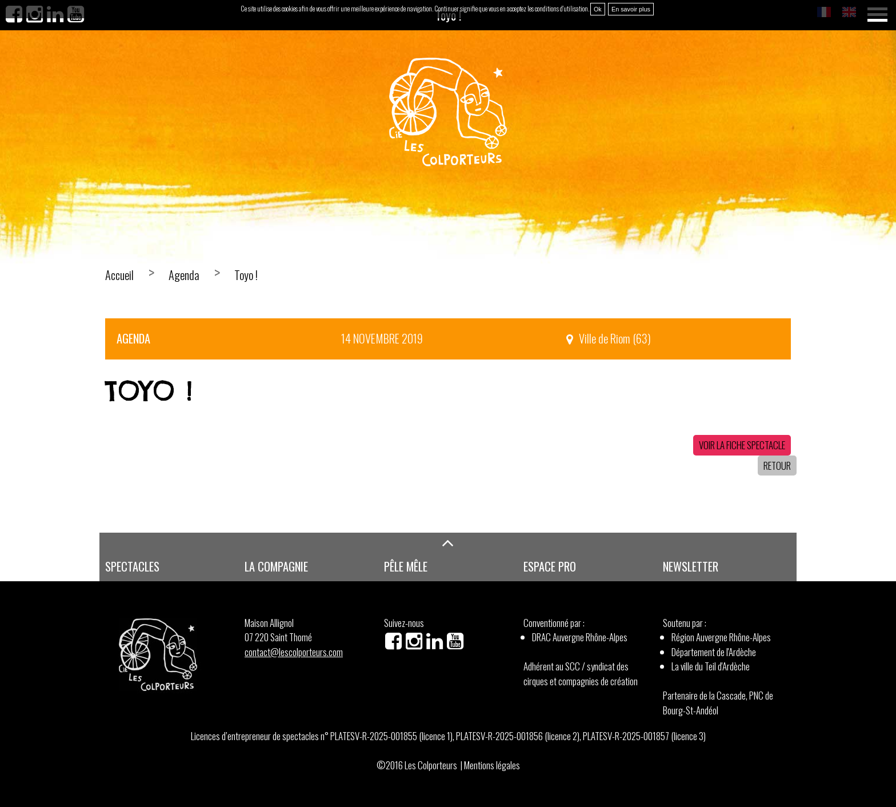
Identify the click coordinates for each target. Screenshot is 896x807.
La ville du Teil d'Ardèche (710, 666)
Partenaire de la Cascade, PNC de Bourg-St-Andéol (718, 702)
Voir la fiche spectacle (742, 445)
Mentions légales (492, 765)
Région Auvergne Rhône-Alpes (721, 637)
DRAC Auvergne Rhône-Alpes (579, 637)
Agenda (184, 274)
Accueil (119, 274)
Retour (777, 465)
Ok (598, 9)
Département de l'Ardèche (713, 652)
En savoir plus (630, 9)
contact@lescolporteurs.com (294, 652)
